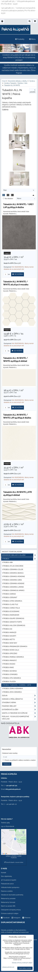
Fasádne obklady (19, 706)
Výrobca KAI (7, 629)
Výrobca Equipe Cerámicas (13, 618)
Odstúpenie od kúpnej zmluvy (11, 910)
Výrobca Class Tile (10, 604)
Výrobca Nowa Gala (10, 650)
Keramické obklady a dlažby (19, 555)
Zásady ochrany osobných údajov (22, 962)
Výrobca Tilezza (9, 681)
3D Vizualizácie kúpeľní (8, 880)
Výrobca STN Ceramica (11, 678)
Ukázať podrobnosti (8, 967)
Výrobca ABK (7, 562)
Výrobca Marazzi (9, 632)
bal (7, 274)
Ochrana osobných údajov (9, 913)
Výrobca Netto (8, 639)
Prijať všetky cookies (25, 968)
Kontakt (3, 872)
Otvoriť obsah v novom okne (13, 862)
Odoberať (7, 764)
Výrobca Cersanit (9, 597)
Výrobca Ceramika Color (12, 569)
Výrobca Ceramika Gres (12, 580)
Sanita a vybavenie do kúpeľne (19, 713)
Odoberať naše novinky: (10, 753)
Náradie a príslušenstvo (19, 699)
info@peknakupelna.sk (13, 789)
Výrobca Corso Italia (11, 608)
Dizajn (19, 695)
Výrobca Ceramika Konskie (13, 583)
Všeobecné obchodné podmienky (12, 895)
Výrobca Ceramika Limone (13, 587)
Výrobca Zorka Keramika (12, 688)
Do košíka (17, 274)
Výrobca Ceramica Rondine (13, 576)
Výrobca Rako (8, 667)
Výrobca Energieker (10, 615)
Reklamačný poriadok (8, 898)
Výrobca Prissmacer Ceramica (14, 646)
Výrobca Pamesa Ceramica (13, 657)
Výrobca (19, 559)
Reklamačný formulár (8, 902)
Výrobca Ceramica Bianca (13, 573)
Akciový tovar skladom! (12, 552)
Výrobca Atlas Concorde (12, 566)
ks (6, 351)
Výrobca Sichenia (9, 671)
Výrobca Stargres (9, 674)
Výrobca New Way (9, 643)
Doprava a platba (7, 891)
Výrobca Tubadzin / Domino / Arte (16, 685)
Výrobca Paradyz (9, 660)
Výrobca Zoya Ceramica (12, 692)
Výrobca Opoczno (9, 653)
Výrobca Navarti (9, 636)
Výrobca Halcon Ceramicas (13, 625)
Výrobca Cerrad (9, 594)
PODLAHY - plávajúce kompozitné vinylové (19, 718)
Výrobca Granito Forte (12, 622)
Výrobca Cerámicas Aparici (13, 590)
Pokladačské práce (7, 884)
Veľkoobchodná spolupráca (10, 887)
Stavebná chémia (19, 702)
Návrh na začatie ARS (8, 906)
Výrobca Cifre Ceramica (12, 601)
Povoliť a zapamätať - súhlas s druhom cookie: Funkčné (14, 856)
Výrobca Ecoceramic (10, 611)
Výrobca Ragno (8, 664)
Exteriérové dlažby (19, 709)
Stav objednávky (6, 876)
